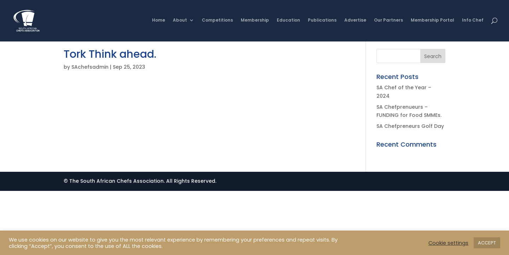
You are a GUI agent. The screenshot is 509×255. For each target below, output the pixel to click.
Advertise (355, 21)
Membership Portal (432, 21)
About (180, 21)
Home (158, 21)
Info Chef (473, 21)
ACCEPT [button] (487, 242)
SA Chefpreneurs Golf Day (410, 126)
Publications (322, 21)
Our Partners (388, 21)
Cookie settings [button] (448, 243)
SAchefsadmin (90, 66)
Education (288, 21)
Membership (255, 21)
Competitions (217, 21)
